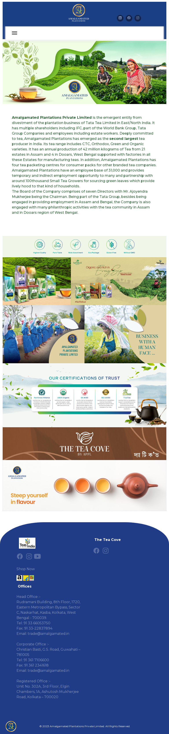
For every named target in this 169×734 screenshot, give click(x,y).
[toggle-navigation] (14, 33)
